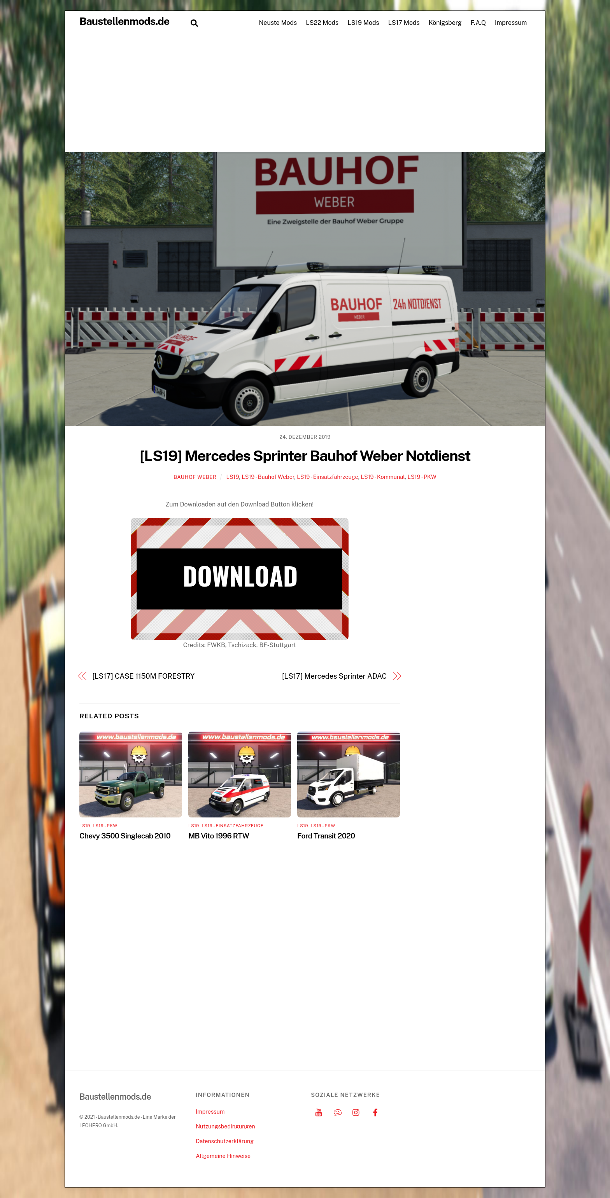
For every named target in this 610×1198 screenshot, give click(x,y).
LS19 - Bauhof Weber (268, 476)
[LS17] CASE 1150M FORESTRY (144, 676)
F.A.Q (478, 22)
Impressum (511, 22)
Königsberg (445, 22)
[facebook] (375, 1111)
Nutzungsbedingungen (225, 1126)
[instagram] (356, 1111)
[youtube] (318, 1111)
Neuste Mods (278, 22)
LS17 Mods (404, 22)
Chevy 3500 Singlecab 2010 (124, 835)
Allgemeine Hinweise (223, 1156)
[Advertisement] (305, 93)
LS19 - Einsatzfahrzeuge (327, 476)
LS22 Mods (322, 22)
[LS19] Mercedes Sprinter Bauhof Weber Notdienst (305, 456)
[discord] (337, 1111)
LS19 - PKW (422, 476)
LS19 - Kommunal (383, 476)
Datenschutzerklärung (225, 1141)
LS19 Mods (363, 22)
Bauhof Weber (195, 477)
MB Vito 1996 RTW (218, 835)
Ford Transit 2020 (326, 835)
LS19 (232, 476)
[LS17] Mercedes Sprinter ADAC (334, 676)
